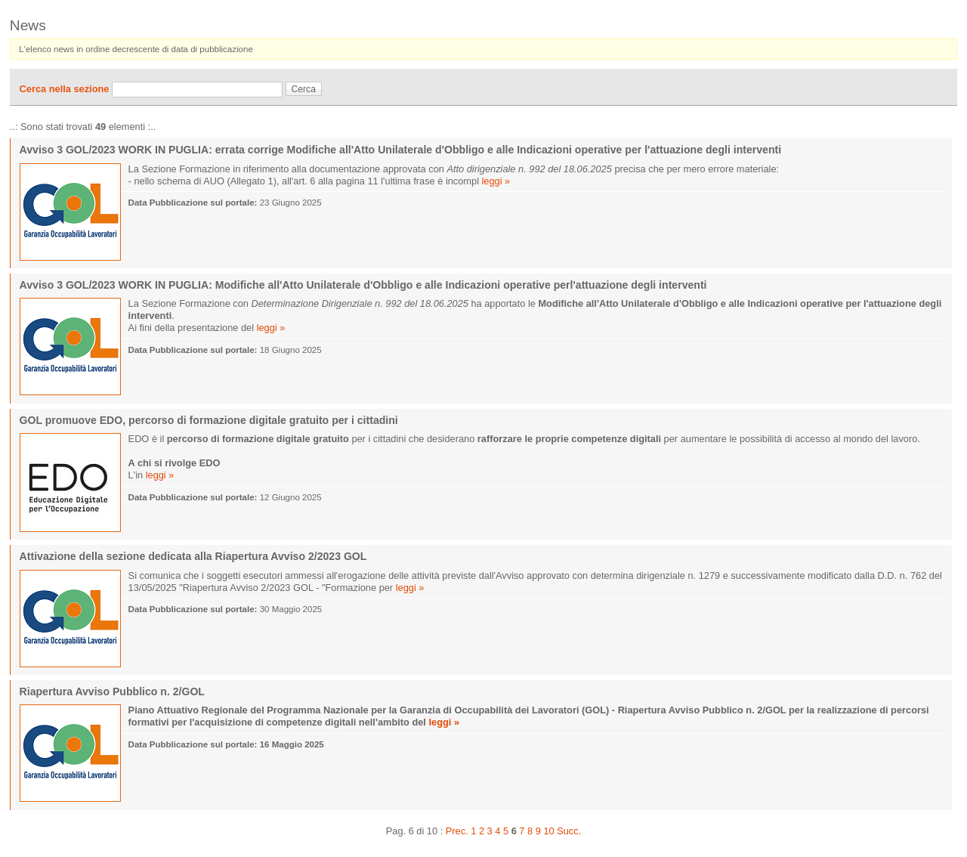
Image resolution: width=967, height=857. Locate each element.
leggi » (496, 181)
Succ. (569, 831)
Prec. (457, 831)
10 (548, 831)
